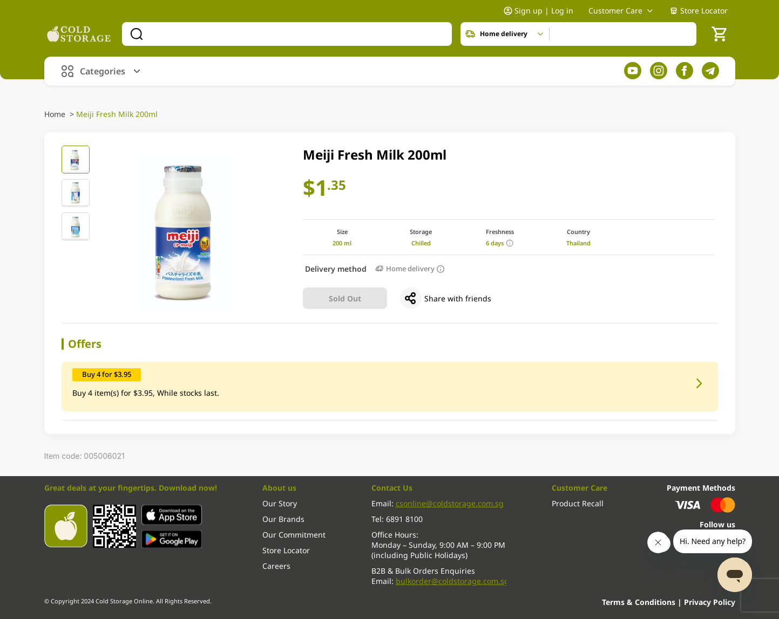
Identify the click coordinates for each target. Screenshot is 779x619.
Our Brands (283, 519)
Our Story (279, 503)
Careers (276, 566)
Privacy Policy (709, 602)
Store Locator (698, 11)
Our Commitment (294, 534)
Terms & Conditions (640, 602)
